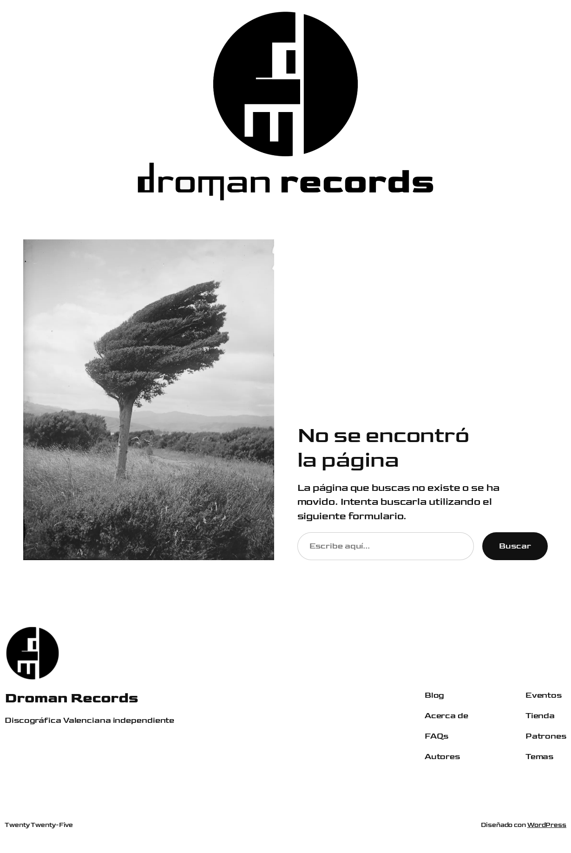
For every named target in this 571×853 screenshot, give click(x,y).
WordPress (546, 825)
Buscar (515, 546)
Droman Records (71, 698)
